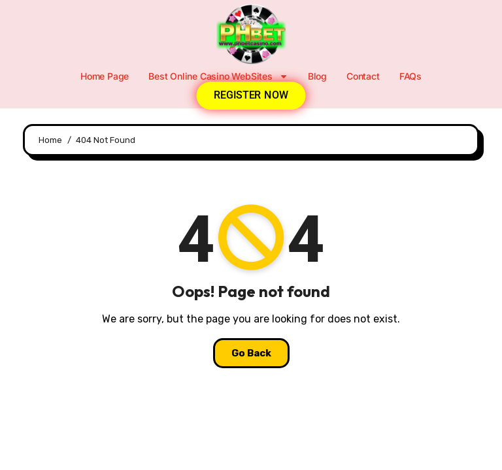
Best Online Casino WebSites (218, 76)
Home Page (104, 76)
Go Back (251, 353)
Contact (363, 76)
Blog (317, 76)
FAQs (410, 76)
